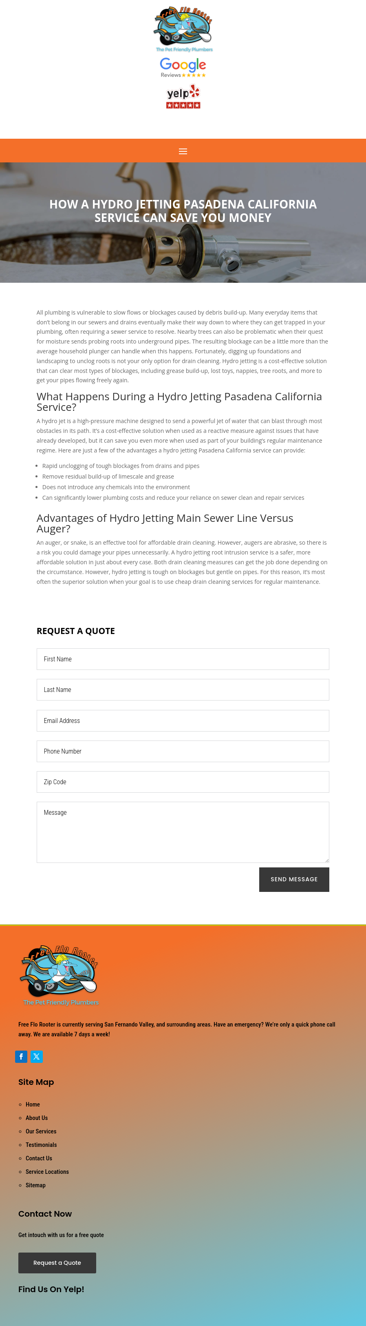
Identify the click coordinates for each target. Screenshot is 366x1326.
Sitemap (36, 1185)
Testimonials (41, 1145)
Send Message (294, 879)
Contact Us (39, 1158)
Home (33, 1104)
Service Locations (47, 1171)
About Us (37, 1118)
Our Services (41, 1131)
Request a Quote (57, 1263)
